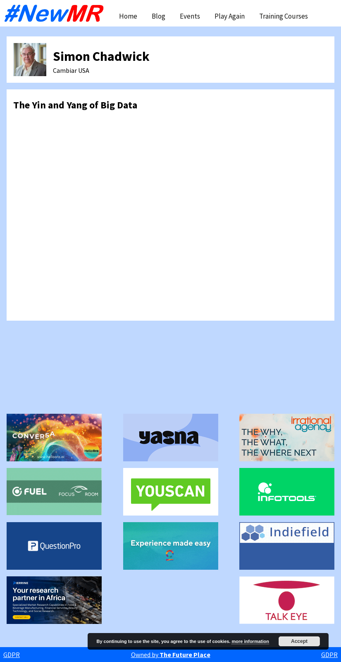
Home (128, 16)
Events (190, 16)
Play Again (230, 16)
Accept (299, 641)
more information (250, 641)
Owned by (170, 654)
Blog (158, 16)
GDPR (11, 654)
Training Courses (283, 16)
